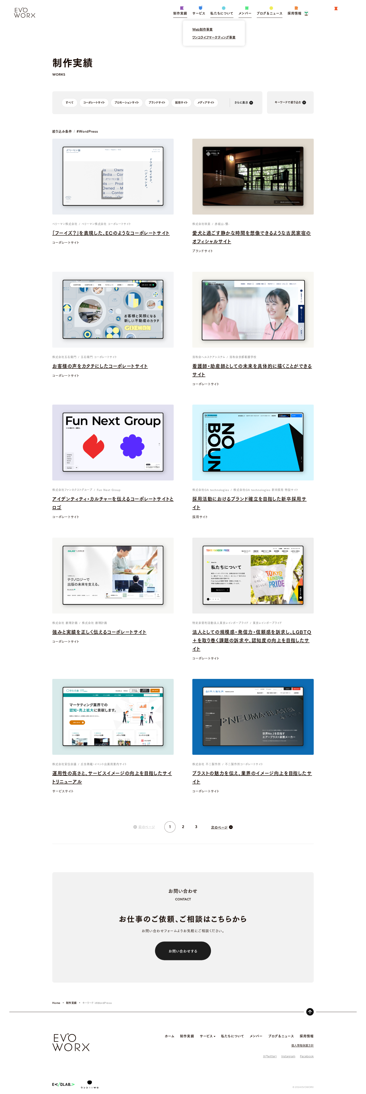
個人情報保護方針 (302, 1045)
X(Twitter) (270, 1056)
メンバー (256, 1035)
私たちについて (232, 1035)
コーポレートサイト (94, 102)
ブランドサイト (157, 102)
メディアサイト (205, 102)
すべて (70, 102)
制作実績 (71, 1002)
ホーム (169, 1035)
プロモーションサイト (127, 102)
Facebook (307, 1056)
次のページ (219, 827)
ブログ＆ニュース (281, 1035)
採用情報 (307, 1035)
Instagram (288, 1056)
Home (56, 1002)
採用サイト (181, 102)
